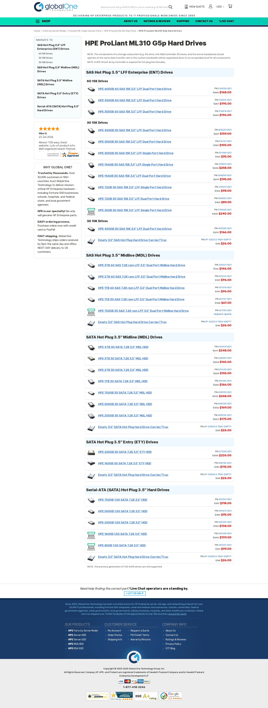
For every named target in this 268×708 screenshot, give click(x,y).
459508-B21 (224, 228)
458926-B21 (224, 415)
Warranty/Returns (141, 639)
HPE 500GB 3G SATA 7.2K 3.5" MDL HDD (125, 404)
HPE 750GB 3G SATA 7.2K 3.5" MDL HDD (125, 392)
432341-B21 (225, 499)
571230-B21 (225, 451)
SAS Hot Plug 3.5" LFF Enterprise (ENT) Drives (53, 47)
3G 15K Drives (46, 58)
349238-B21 (224, 533)
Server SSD (77, 639)
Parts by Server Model (83, 630)
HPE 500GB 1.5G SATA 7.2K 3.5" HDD (122, 511)
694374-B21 (224, 346)
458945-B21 (224, 463)
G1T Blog (170, 648)
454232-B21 (224, 129)
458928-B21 (224, 403)
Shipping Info (115, 639)
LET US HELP (136, 593)
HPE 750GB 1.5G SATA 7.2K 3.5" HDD (122, 499)
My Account (114, 630)
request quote (222, 314)
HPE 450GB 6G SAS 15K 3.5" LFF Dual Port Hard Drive (134, 100)
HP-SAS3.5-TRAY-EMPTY (218, 239)
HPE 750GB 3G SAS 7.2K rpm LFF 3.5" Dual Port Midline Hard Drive (143, 310)
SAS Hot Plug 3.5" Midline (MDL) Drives (58, 69)
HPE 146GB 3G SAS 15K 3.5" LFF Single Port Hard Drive (135, 164)
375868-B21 (224, 209)
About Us (130, 21)
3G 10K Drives (46, 62)
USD (220, 6)
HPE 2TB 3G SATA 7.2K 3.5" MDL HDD (123, 370)
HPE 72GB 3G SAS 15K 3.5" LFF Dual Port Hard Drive (133, 198)
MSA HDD (76, 644)
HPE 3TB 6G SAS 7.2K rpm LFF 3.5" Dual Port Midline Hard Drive (141, 265)
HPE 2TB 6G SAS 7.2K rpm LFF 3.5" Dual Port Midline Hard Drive (141, 276)
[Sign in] (211, 7)
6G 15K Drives (46, 53)
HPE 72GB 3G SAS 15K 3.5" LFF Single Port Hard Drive (135, 187)
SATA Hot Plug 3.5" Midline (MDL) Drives (54, 82)
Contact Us (204, 21)
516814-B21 (225, 111)
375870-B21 (224, 187)
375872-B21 (224, 164)
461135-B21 (225, 310)
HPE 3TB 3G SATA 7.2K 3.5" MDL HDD (123, 358)
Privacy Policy (173, 644)
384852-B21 (224, 198)
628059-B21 (224, 358)
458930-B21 (224, 392)
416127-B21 (225, 141)
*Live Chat (226, 21)
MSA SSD (76, 648)
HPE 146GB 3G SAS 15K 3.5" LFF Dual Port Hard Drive (134, 176)
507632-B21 (224, 369)
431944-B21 (225, 152)
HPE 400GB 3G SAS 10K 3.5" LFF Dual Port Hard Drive (135, 228)
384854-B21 (224, 175)
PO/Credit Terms (140, 635)
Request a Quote (140, 630)
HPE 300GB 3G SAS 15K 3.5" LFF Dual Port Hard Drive (134, 141)
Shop (42, 21)
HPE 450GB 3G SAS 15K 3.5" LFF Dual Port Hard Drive (134, 130)
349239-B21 (224, 522)
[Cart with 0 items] (230, 7)
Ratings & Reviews (157, 21)
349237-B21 (224, 545)
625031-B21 (224, 264)
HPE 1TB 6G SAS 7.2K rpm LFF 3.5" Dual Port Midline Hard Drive (141, 288)
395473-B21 (224, 510)
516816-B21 (224, 100)
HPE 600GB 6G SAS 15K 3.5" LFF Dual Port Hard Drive (134, 89)
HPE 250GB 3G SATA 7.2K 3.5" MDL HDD (125, 415)
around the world (177, 614)
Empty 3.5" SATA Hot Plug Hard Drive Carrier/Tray (133, 427)
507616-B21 (224, 276)
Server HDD (77, 635)
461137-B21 (225, 299)
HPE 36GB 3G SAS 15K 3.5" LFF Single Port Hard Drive (135, 210)
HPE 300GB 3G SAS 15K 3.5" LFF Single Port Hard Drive (135, 153)
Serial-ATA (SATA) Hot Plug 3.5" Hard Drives (58, 108)
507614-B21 (225, 287)
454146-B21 (224, 380)
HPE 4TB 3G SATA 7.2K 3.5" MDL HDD (123, 347)
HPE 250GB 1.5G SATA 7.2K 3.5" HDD (122, 522)
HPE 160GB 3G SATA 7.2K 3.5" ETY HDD (124, 463)
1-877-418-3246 (134, 687)
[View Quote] (194, 6)
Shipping (183, 21)
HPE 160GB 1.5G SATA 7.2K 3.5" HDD (122, 534)
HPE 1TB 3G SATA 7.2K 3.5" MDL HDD (123, 381)
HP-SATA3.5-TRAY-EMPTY (217, 426)
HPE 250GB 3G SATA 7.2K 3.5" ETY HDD (125, 452)
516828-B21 (224, 88)
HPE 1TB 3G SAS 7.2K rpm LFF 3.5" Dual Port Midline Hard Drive (141, 299)
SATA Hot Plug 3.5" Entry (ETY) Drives (57, 95)
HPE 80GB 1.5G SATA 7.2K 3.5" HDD (122, 545)
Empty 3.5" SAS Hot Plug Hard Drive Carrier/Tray (132, 240)
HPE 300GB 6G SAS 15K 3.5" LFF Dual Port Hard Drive (134, 111)
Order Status (115, 635)
